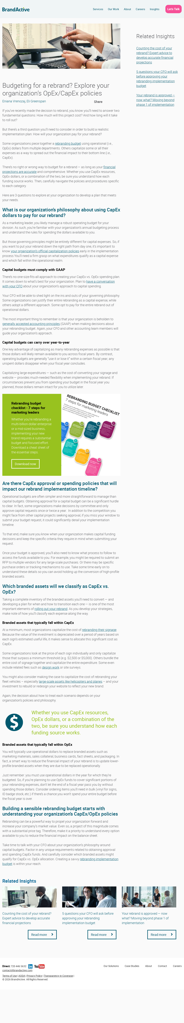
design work (50, 667)
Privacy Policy (34, 975)
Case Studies (132, 966)
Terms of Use (9, 975)
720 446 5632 (14, 966)
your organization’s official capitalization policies (45, 251)
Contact (162, 966)
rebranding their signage (99, 630)
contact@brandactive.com (17, 970)
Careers (140, 9)
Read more (42, 934)
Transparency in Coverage (58, 975)
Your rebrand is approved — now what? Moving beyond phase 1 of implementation (155, 100)
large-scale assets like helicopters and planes (70, 681)
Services (98, 9)
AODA (21, 975)
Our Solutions (111, 966)
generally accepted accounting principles (31, 324)
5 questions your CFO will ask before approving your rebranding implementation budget (88, 918)
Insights (154, 9)
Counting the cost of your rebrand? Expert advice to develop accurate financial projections (26, 918)
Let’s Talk (173, 9)
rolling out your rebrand (51, 609)
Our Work (113, 9)
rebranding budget (68, 143)
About (127, 9)
